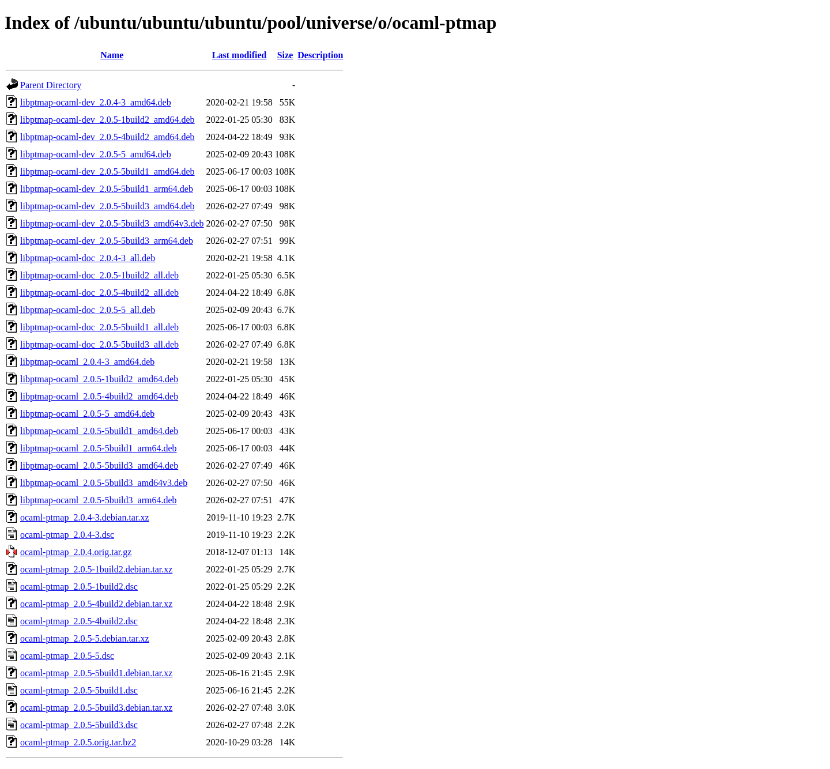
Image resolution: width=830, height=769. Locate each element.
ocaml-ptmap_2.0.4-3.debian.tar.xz (84, 517)
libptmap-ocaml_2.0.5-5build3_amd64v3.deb (103, 483)
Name (111, 55)
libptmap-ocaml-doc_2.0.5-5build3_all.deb (99, 344)
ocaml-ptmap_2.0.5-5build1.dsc (79, 690)
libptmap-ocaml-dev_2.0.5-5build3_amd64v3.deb (112, 223)
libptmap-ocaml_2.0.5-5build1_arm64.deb (98, 448)
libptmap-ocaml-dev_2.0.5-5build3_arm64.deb (106, 241)
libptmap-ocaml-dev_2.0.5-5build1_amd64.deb (107, 171)
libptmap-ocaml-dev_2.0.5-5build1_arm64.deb (106, 189)
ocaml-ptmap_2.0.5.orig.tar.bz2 (78, 742)
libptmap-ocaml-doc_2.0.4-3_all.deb (87, 258)
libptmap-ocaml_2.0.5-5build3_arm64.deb (98, 500)
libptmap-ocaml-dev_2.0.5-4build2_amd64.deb (107, 137)
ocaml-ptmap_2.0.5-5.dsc (67, 656)
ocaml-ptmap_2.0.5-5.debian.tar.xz (84, 638)
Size (285, 55)
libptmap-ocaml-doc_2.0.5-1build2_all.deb (99, 275)
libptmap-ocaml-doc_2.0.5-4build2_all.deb (99, 292)
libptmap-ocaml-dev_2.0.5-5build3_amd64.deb (107, 206)
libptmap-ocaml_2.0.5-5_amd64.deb (87, 414)
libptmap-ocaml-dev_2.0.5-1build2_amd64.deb (107, 120)
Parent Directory (50, 85)
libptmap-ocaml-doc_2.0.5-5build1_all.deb (99, 327)
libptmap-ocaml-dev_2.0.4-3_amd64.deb (95, 102)
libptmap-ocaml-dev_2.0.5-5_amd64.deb (95, 154)
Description (320, 55)
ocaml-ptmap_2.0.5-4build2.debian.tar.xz (96, 604)
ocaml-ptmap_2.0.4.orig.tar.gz (75, 552)
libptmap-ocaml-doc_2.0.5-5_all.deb (87, 310)
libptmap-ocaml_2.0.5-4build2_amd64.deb (99, 396)
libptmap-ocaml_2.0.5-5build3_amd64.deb (99, 465)
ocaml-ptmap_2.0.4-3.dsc (67, 535)
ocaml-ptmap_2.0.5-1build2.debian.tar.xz (96, 569)
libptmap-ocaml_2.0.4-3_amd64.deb (87, 362)
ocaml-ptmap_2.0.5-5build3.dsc (79, 725)
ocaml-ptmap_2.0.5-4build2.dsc (79, 621)
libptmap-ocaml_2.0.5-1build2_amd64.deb (99, 379)
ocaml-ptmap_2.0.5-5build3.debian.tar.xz (96, 708)
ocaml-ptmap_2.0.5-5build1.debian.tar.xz (96, 673)
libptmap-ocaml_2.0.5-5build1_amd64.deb (99, 431)
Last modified (239, 55)
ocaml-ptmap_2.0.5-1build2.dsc (79, 586)
